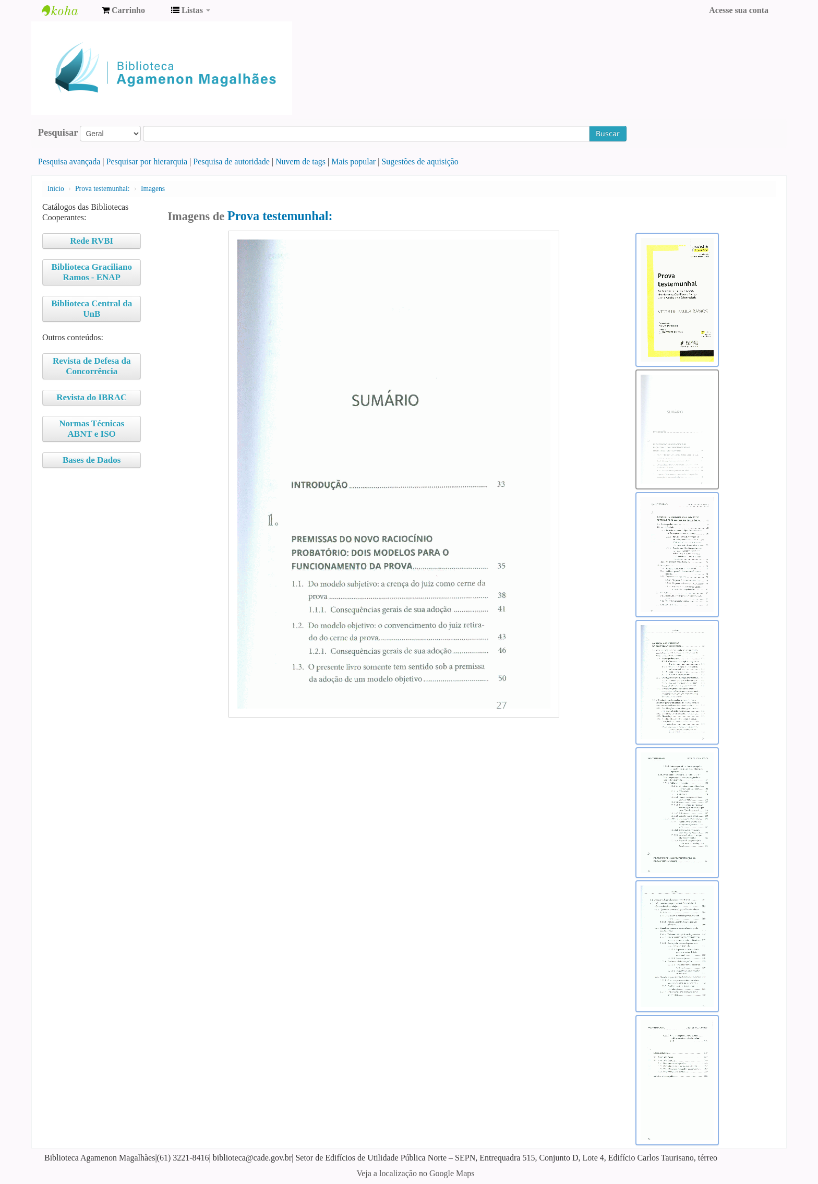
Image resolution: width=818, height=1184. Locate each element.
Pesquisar (58, 132)
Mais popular (353, 161)
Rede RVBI (91, 241)
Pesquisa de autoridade (231, 161)
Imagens (153, 189)
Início (55, 189)
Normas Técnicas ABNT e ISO (91, 428)
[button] (123, 10)
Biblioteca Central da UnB (91, 308)
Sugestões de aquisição (420, 161)
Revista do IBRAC (91, 397)
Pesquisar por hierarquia (147, 161)
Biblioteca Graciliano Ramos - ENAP (92, 272)
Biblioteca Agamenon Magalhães (68, 10)
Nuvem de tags (300, 161)
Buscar (608, 133)
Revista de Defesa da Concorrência (92, 366)
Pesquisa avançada (69, 161)
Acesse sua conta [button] (738, 10)
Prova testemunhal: (102, 189)
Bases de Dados (92, 460)
